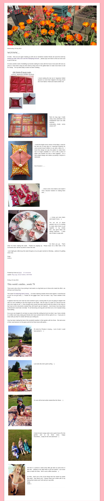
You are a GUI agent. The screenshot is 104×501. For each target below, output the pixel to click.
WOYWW (29, 274)
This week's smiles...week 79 (21, 284)
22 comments (27, 272)
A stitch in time (29, 12)
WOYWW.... (13, 52)
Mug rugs (14, 274)
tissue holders (22, 274)
